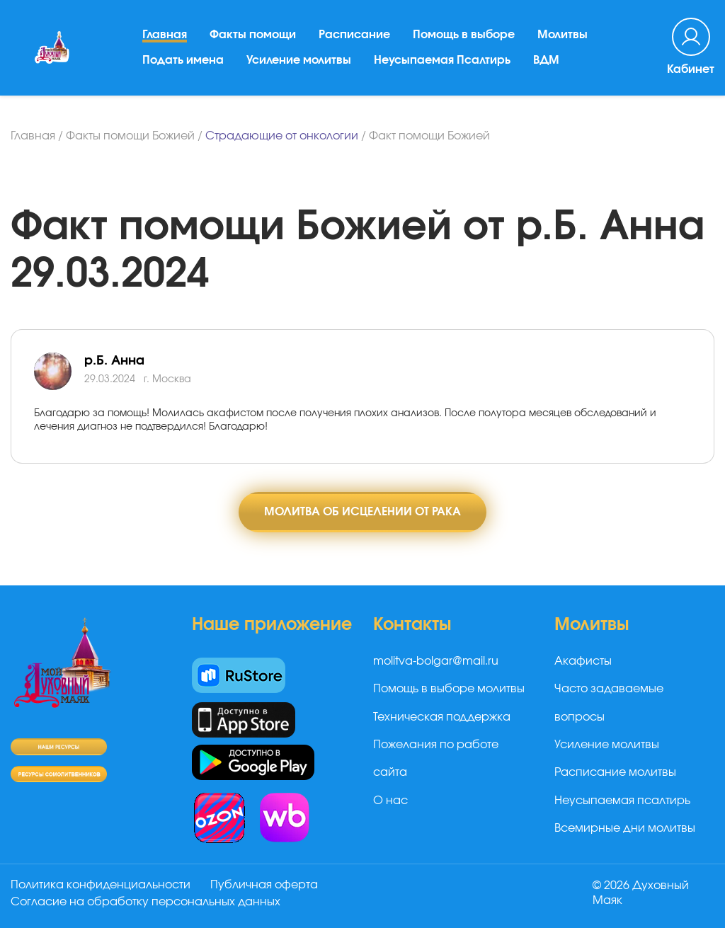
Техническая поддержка (441, 717)
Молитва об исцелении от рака (362, 511)
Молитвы (562, 34)
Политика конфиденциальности (100, 884)
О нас (390, 800)
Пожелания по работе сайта (435, 758)
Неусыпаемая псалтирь (622, 800)
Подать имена (183, 60)
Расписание (354, 34)
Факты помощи (253, 34)
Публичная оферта (264, 884)
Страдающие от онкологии (281, 136)
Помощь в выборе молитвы (449, 688)
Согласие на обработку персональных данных (145, 901)
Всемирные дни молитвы (624, 828)
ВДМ (546, 60)
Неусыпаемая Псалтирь (442, 60)
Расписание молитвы (615, 772)
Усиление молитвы (298, 60)
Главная (164, 34)
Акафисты (583, 661)
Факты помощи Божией (130, 136)
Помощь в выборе (464, 34)
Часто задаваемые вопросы (608, 702)
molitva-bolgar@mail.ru (435, 661)
